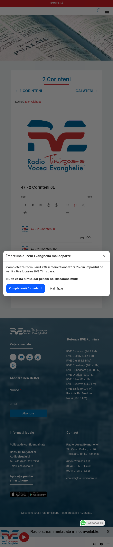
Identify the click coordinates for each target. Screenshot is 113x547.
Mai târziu (56, 288)
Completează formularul (25, 288)
